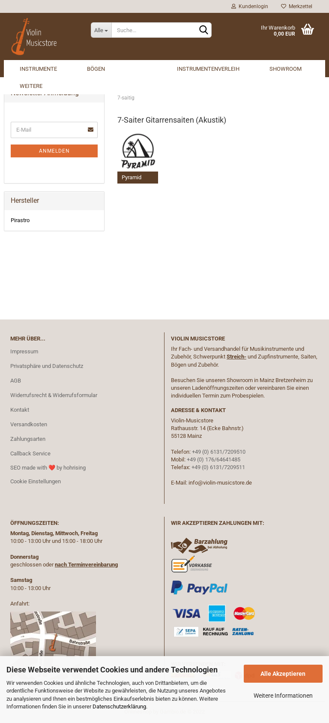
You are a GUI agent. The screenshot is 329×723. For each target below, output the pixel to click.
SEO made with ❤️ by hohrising (48, 467)
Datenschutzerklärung (119, 706)
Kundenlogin (249, 6)
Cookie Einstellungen (35, 481)
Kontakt (19, 410)
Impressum (24, 351)
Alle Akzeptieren (282, 673)
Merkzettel (296, 6)
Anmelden (54, 151)
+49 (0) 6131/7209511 (218, 467)
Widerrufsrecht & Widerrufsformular (53, 395)
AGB (15, 380)
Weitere (31, 86)
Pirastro (20, 220)
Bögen (96, 69)
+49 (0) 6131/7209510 (218, 452)
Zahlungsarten (27, 439)
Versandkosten (28, 424)
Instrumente (38, 69)
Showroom (285, 69)
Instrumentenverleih (208, 69)
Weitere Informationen (283, 695)
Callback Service (30, 453)
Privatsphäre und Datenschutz (46, 366)
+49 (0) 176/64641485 (213, 459)
